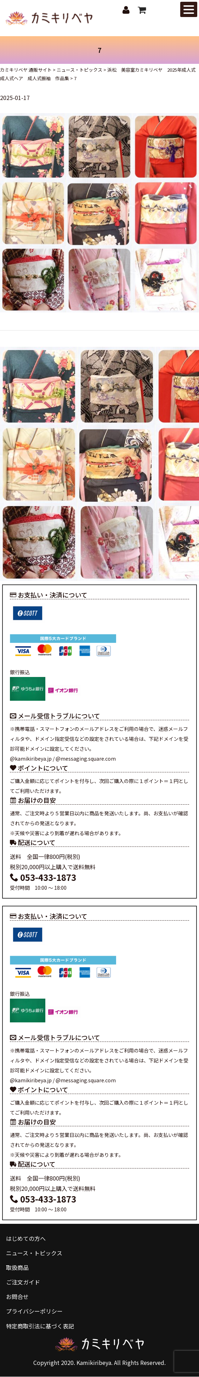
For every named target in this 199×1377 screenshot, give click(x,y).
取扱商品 (17, 1268)
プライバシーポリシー (34, 1311)
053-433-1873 (43, 877)
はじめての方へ (26, 1238)
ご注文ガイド (23, 1282)
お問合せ (17, 1297)
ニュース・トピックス (34, 1253)
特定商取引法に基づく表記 (40, 1326)
